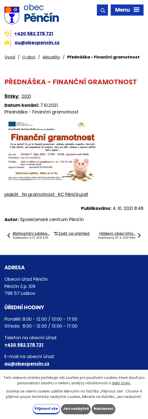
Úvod (10, 57)
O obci (28, 57)
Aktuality (51, 57)
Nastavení (104, 408)
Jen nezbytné (76, 408)
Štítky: (11, 96)
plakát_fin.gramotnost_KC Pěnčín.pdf (46, 194)
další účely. (121, 383)
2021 (26, 96)
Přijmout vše (46, 408)
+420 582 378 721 (28, 33)
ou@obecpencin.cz (32, 42)
